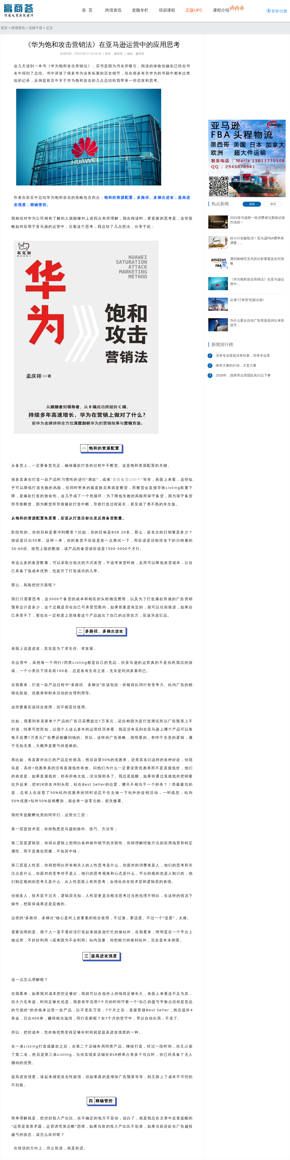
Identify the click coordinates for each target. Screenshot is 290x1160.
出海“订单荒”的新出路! (247, 300)
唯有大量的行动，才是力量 (236, 365)
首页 (4, 28)
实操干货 (35, 28)
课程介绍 (221, 10)
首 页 (87, 10)
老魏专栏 (140, 10)
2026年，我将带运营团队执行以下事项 (243, 376)
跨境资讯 (113, 10)
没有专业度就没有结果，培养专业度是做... (243, 357)
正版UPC (194, 10)
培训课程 (167, 10)
